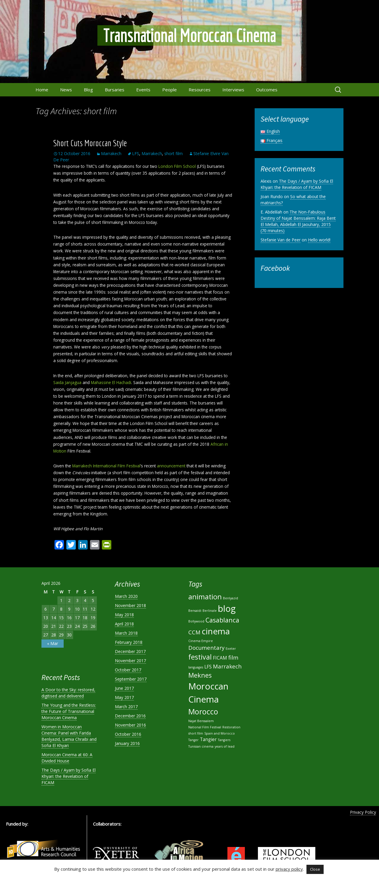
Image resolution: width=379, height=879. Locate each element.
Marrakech (111, 153)
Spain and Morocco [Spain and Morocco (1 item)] (219, 733)
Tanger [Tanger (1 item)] (193, 740)
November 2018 (130, 605)
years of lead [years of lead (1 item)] (225, 746)
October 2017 (128, 670)
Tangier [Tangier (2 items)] (208, 739)
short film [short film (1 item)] (195, 733)
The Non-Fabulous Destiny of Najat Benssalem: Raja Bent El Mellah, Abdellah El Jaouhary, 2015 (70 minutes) (298, 221)
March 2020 (126, 596)
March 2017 (126, 706)
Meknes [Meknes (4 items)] (200, 675)
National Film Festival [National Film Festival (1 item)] (204, 727)
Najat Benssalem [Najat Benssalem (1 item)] (201, 721)
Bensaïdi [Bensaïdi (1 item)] (194, 611)
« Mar (52, 643)
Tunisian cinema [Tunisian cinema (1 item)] (200, 746)
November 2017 (130, 660)
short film (173, 153)
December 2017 (130, 651)
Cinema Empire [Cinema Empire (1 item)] (200, 641)
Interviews (233, 90)
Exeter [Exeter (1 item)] (231, 648)
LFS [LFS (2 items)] (208, 666)
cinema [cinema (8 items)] (216, 631)
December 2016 (130, 716)
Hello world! (319, 240)
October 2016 (128, 734)
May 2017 (124, 697)
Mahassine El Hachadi (111, 382)
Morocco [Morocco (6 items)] (203, 711)
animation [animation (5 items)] (205, 596)
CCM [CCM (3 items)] (194, 632)
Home (42, 90)
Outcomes (266, 90)
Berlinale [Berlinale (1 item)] (210, 611)
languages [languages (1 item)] (195, 667)
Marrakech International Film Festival (106, 466)
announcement (171, 466)
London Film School (177, 166)
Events (143, 90)
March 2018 (126, 633)
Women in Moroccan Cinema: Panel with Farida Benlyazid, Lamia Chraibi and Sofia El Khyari (69, 736)
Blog (88, 90)
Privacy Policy (363, 812)
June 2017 (124, 688)
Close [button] (315, 869)
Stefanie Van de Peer (281, 240)
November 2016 (130, 725)
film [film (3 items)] (233, 657)
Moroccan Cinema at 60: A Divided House (66, 758)
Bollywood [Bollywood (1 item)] (196, 621)
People (169, 90)
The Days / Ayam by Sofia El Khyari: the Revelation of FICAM (297, 184)
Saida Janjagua (67, 382)
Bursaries (114, 90)
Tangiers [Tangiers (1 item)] (224, 740)
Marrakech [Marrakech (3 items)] (227, 666)
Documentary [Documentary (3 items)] (206, 647)
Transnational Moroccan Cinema (189, 35)
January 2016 (127, 743)
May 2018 (124, 614)
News (66, 90)
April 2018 (124, 624)
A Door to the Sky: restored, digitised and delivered (68, 693)
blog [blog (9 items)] (227, 608)
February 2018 (128, 642)
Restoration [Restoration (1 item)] (231, 727)
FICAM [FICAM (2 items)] (220, 658)
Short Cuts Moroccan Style (90, 143)
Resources (200, 90)
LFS (135, 153)
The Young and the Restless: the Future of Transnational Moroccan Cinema (68, 711)
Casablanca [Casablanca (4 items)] (222, 620)
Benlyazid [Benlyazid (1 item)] (230, 598)
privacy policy (289, 869)
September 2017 (131, 679)
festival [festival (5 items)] (200, 657)
